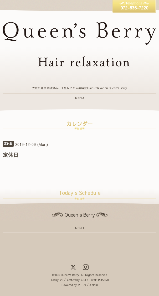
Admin (93, 285)
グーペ (82, 285)
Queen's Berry (70, 275)
